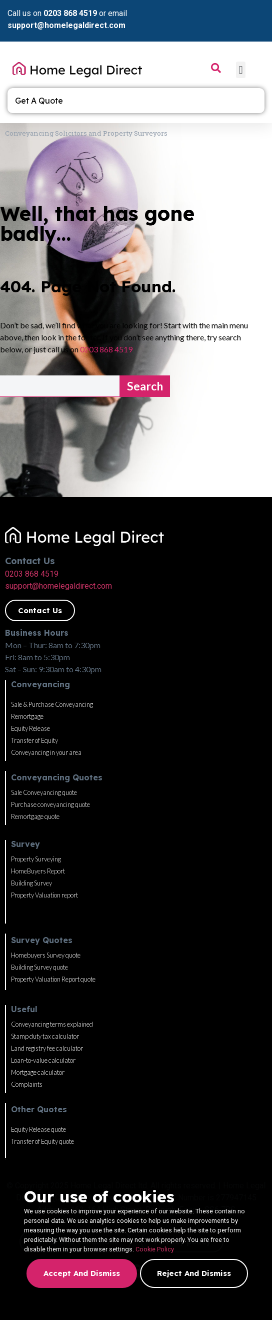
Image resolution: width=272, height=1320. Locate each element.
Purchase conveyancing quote (50, 804)
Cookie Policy (155, 1249)
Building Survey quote (39, 967)
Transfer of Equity (34, 740)
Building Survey (31, 883)
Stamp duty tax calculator (45, 1036)
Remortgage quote (35, 816)
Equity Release (30, 728)
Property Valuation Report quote (53, 979)
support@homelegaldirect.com (67, 25)
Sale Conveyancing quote (44, 792)
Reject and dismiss (194, 1273)
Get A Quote (41, 101)
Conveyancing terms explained (52, 1024)
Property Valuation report (44, 895)
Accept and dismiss (82, 1273)
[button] (241, 70)
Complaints (26, 1084)
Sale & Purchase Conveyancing (52, 704)
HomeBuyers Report (38, 871)
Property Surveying (36, 859)
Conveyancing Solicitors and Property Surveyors (86, 133)
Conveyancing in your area (46, 752)
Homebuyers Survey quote (45, 955)
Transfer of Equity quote (42, 1141)
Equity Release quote (38, 1129)
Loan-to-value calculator (43, 1060)
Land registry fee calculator (47, 1048)
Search (145, 386)
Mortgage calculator (37, 1072)
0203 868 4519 (70, 13)
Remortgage (27, 716)
